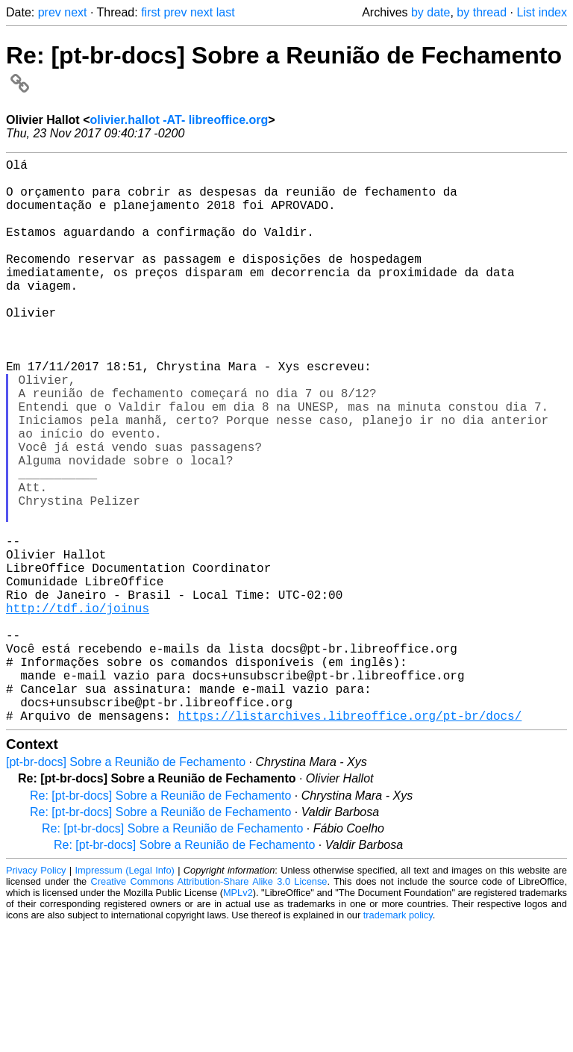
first (150, 12)
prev (49, 12)
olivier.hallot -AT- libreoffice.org (179, 119)
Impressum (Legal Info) (125, 995)
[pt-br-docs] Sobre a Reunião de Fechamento (125, 887)
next (75, 12)
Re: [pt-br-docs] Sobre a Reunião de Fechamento (160, 921)
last (225, 12)
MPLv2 (238, 1018)
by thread (482, 12)
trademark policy (398, 1040)
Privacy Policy (36, 995)
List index (541, 12)
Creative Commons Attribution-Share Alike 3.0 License (209, 1006)
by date (430, 12)
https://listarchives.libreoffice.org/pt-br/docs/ (350, 840)
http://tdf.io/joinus (77, 709)
